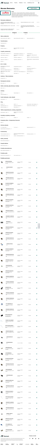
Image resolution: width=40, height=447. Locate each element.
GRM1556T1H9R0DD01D (9, 298)
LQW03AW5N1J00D (8, 347)
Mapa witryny (37, 444)
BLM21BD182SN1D (9, 342)
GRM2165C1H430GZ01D (9, 270)
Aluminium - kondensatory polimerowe (19, 135)
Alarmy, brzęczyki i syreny (17, 155)
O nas (25, 2)
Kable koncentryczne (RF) (4, 145)
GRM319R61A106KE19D (10, 385)
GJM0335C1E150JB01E (9, 232)
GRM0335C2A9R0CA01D (9, 380)
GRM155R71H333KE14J (10, 210)
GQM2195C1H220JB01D (9, 199)
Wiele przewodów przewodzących (5, 140)
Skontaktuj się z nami (31, 2)
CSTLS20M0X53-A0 (9, 424)
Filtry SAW (3, 104)
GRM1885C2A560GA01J (10, 177)
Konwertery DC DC (4, 78)
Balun (28, 73)
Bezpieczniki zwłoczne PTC (31, 127)
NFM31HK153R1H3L (9, 161)
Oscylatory (16, 117)
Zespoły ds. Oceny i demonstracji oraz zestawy (18, 112)
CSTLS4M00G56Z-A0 (9, 303)
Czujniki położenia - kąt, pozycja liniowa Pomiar (18, 55)
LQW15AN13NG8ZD (9, 429)
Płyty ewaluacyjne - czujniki (5, 112)
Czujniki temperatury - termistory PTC (6, 53)
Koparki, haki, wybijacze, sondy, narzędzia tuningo (19, 48)
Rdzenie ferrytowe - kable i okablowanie (32, 104)
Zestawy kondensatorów (4, 94)
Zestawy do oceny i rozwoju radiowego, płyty (20, 71)
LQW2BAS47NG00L (9, 243)
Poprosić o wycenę (13, 444)
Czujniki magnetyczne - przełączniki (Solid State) (33, 59)
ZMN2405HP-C (8, 221)
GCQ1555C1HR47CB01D (9, 358)
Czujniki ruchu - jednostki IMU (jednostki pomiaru (33, 57)
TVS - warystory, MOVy (4, 127)
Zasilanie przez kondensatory (18, 105)
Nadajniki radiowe (16, 68)
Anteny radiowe (16, 73)
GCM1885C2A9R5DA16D (9, 194)
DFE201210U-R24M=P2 (10, 391)
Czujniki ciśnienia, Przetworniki (5, 55)
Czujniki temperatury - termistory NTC (19, 53)
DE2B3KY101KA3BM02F (9, 320)
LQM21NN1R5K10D (9, 336)
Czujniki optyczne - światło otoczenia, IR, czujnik (32, 55)
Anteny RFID (29, 66)
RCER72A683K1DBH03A (9, 325)
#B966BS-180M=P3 (9, 413)
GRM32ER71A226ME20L (9, 402)
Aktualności (27, 444)
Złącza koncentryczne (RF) (31, 38)
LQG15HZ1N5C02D (9, 265)
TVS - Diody (16, 127)
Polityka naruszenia (7, 444)
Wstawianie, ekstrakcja (4, 48)
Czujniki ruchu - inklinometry (18, 57)
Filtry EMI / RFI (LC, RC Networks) (32, 105)
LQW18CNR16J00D (9, 375)
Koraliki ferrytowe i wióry (4, 105)
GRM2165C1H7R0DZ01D (9, 227)
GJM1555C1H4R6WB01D (9, 281)
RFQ (36, 162)
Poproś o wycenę (34, 8)
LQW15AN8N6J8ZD (9, 369)
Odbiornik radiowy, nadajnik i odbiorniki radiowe (5, 71)
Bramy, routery (3, 83)
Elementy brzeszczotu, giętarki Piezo (6, 155)
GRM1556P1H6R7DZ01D (10, 188)
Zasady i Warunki (2, 444)
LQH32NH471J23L (8, 287)
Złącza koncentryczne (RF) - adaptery (6, 38)
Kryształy (29, 117)
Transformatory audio (4, 43)
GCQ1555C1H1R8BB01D (9, 183)
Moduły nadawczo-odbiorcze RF (31, 68)
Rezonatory (3, 117)
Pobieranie (21, 2)
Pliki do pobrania (32, 444)
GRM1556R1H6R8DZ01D (9, 407)
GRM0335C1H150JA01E (9, 418)
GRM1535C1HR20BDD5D (9, 292)
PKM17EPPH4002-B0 (9, 314)
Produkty (15, 2)
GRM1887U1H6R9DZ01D (9, 276)
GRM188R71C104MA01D (9, 216)
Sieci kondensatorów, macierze (5, 135)
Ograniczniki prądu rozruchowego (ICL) (6, 128)
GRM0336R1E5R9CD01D (9, 254)
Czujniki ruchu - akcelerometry (18, 59)
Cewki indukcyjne (4, 99)
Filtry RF (16, 104)
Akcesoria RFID (3, 68)
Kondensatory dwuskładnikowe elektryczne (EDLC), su (19, 134)
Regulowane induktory (17, 99)
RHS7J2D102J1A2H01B (10, 396)
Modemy (2, 122)
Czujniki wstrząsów (30, 53)
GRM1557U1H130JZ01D (10, 172)
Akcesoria (2, 61)
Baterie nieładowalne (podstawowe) (6, 150)
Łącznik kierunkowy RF (30, 71)
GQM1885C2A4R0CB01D (9, 205)
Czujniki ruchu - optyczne (4, 57)
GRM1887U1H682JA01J (10, 331)
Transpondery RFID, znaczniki (18, 66)
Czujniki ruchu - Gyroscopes (5, 59)
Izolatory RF (3, 73)
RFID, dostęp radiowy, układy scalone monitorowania (5, 66)
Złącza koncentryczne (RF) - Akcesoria (19, 38)
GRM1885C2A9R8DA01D (9, 309)
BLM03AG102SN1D (9, 167)
